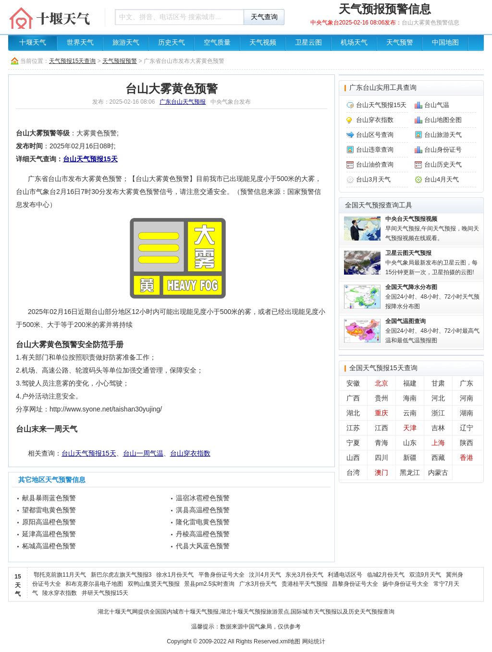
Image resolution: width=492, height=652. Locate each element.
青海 (381, 443)
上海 (438, 443)
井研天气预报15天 (105, 593)
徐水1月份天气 (175, 574)
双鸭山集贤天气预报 (154, 583)
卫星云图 (308, 42)
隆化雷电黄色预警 (203, 522)
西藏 (438, 457)
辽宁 (466, 428)
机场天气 (354, 42)
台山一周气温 (143, 453)
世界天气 (80, 42)
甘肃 (438, 383)
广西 (353, 398)
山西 (353, 457)
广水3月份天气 (258, 583)
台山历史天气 (443, 164)
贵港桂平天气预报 (305, 583)
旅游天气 (125, 42)
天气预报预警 (119, 61)
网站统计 (313, 641)
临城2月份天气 (386, 574)
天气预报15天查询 (72, 61)
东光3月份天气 (304, 574)
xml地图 (290, 641)
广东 (466, 383)
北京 (381, 383)
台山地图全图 (443, 119)
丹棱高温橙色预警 (203, 534)
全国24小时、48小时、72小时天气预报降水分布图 (432, 297)
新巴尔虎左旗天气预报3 (121, 574)
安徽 (353, 383)
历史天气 (171, 42)
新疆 (410, 457)
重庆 (381, 413)
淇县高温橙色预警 (203, 510)
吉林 (438, 428)
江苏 (353, 428)
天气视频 (262, 42)
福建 (410, 383)
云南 (410, 413)
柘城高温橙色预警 (49, 546)
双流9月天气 (425, 574)
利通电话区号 (345, 574)
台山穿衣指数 (190, 453)
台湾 (353, 472)
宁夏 (353, 443)
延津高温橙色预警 (49, 534)
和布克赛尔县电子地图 (94, 583)
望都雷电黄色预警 (49, 510)
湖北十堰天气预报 (243, 611)
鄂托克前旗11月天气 (60, 574)
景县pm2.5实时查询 (209, 583)
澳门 (381, 472)
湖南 (466, 413)
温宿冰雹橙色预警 (203, 498)
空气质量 (217, 42)
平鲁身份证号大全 (221, 574)
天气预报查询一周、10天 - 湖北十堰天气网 (53, 17)
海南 (410, 398)
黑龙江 (410, 472)
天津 (410, 428)
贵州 (381, 398)
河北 (438, 398)
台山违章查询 (375, 149)
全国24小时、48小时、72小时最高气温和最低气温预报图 (432, 331)
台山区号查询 (375, 134)
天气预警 (399, 42)
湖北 (353, 413)
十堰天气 (32, 42)
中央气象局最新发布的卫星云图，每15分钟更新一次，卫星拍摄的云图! (431, 263)
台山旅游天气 (443, 134)
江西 (381, 428)
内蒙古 (438, 472)
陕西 (466, 443)
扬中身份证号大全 (405, 583)
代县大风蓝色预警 (203, 546)
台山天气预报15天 (90, 159)
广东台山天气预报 (183, 101)
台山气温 (436, 105)
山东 (410, 443)
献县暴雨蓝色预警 (49, 498)
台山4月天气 (441, 179)
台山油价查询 (375, 164)
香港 (466, 457)
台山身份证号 (443, 149)
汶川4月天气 (265, 574)
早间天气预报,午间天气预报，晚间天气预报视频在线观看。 (432, 228)
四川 (381, 457)
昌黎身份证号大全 (355, 583)
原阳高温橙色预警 (49, 522)
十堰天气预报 (201, 611)
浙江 (438, 413)
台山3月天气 (373, 179)
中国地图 (445, 42)
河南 (466, 398)
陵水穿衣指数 (59, 593)
